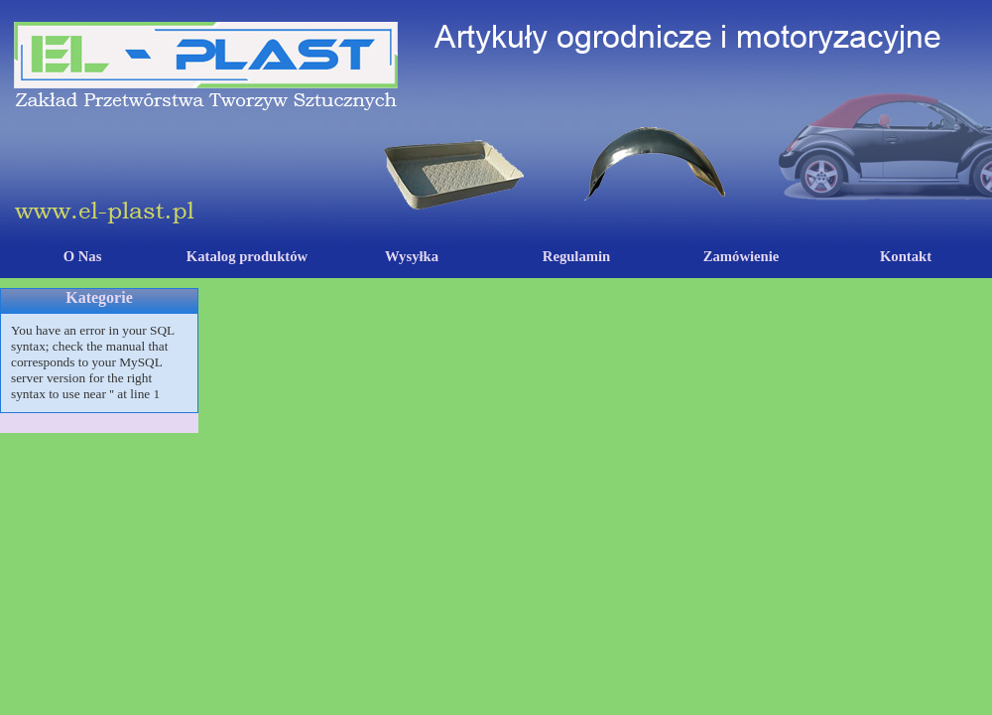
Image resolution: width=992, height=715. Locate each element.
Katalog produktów (247, 256)
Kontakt (905, 256)
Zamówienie (741, 256)
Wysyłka (411, 256)
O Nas (82, 256)
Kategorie (99, 297)
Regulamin (576, 256)
